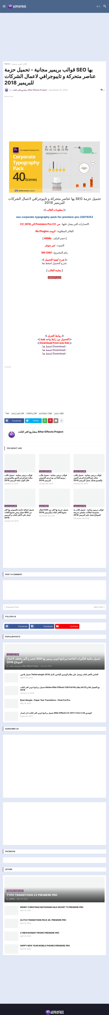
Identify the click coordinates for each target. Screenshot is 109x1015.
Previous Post (12, 607)
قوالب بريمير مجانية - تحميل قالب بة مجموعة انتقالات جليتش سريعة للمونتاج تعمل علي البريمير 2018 (88, 512)
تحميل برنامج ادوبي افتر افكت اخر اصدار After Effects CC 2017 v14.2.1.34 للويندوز (56, 713)
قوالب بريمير (58, 413)
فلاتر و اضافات (31, 413)
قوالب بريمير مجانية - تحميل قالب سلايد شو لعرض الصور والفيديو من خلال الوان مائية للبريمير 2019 (18, 478)
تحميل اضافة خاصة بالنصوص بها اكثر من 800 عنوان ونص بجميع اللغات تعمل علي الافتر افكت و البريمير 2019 (19, 514)
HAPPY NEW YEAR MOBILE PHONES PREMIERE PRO (45, 945)
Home (7, 64)
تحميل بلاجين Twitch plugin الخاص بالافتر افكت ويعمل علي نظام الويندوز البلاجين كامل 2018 (59, 674)
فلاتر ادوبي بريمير (19, 64)
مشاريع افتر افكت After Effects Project (40, 431)
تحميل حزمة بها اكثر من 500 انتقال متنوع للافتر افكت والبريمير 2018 (53, 511)
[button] (4, 6)
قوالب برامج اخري (45, 413)
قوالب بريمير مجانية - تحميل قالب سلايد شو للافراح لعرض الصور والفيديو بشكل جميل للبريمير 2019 (88, 478)
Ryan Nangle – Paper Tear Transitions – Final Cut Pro (45, 700)
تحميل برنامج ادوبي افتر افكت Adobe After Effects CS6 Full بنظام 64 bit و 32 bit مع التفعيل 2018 (60, 688)
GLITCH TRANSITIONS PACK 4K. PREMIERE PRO (43, 920)
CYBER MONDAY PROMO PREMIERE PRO (39, 933)
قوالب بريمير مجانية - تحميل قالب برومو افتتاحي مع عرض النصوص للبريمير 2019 (53, 478)
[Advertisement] (54, 37)
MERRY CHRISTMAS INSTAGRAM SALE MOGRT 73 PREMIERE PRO (51, 907)
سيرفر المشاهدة (54, 277)
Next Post (98, 607)
